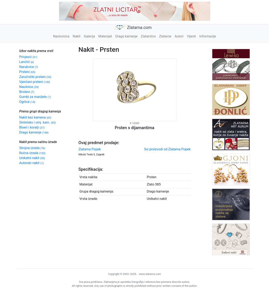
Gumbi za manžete (35, 97)
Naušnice (29, 87)
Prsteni (27, 72)
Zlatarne (165, 36)
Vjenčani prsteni (34, 82)
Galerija (89, 36)
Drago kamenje (126, 36)
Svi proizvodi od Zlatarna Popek (167, 149)
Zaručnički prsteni (35, 77)
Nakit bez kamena (35, 117)
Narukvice (28, 67)
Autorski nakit (31, 163)
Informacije (207, 36)
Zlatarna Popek (90, 149)
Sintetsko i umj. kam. (37, 122)
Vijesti (191, 36)
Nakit (76, 36)
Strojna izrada (32, 148)
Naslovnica (61, 36)
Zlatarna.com (133, 27)
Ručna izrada (32, 153)
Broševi (26, 92)
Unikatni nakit (32, 158)
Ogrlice (27, 102)
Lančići (26, 62)
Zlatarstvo (148, 36)
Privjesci (28, 57)
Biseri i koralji (32, 127)
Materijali (105, 36)
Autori (179, 36)
